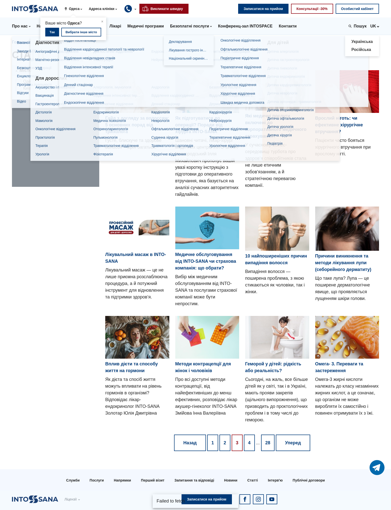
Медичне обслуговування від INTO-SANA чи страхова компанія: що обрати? (205, 261)
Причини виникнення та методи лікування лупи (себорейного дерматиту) (343, 263)
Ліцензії (70, 499)
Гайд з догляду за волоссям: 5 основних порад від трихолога (137, 125)
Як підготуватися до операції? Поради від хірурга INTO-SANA (199, 125)
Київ (27, 88)
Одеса (29, 81)
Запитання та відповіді (194, 480)
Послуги (97, 480)
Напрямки (122, 480)
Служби (73, 480)
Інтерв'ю (275, 480)
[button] (75, 9)
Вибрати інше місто (81, 32)
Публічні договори (309, 480)
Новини (230, 480)
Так (52, 32)
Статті (252, 480)
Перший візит (152, 480)
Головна (20, 42)
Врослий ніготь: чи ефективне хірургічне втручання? (339, 125)
